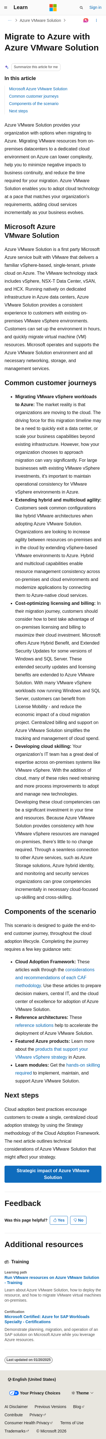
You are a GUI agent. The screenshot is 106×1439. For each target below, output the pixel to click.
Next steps (18, 111)
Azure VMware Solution (40, 20)
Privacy (36, 1415)
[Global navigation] (5, 8)
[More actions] (96, 20)
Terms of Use (71, 1423)
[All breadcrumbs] (9, 20)
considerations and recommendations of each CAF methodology (54, 977)
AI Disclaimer (16, 1406)
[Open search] (81, 8)
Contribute (14, 1415)
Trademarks (15, 1431)
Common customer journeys (34, 96)
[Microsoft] (53, 7)
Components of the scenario (34, 103)
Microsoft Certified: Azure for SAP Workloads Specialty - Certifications (47, 1319)
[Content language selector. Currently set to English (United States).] (32, 1379)
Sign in (95, 7)
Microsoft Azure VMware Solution (38, 89)
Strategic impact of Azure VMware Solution (53, 1174)
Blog (77, 1406)
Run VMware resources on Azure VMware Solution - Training (52, 1280)
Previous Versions (50, 1406)
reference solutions (34, 1025)
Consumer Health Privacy (27, 1423)
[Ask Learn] (86, 20)
